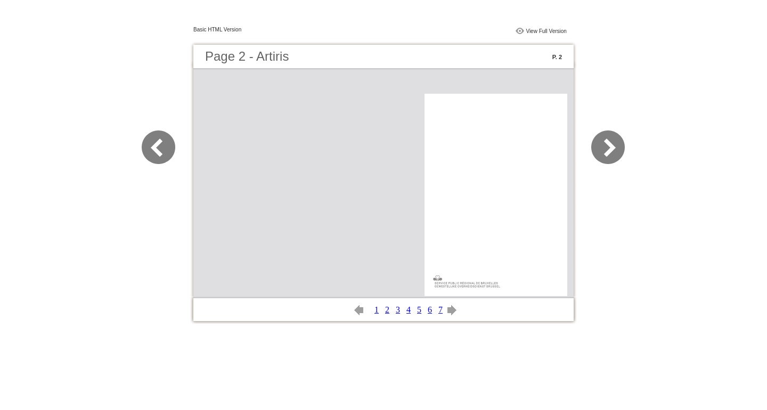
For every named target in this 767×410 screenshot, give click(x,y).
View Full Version (546, 31)
